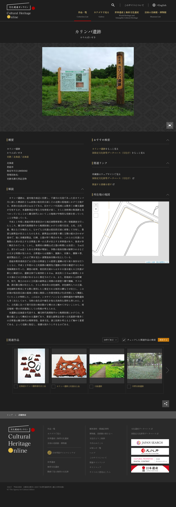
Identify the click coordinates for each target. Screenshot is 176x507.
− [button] (96, 209)
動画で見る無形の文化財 (58, 471)
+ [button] (96, 205)
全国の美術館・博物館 (155, 15)
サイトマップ (95, 467)
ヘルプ (92, 452)
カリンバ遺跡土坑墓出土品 (68, 386)
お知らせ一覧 (95, 448)
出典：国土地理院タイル (160, 262)
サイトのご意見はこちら (100, 472)
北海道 (16, 156)
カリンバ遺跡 (98, 148)
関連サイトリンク (97, 462)
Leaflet (148, 262)
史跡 (9, 156)
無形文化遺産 (53, 466)
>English (159, 5)
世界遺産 (51, 462)
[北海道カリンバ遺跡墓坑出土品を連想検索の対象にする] (16, 386)
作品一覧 (82, 15)
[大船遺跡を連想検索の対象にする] (91, 386)
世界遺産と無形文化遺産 (127, 15)
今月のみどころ (96, 443)
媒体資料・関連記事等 (99, 428)
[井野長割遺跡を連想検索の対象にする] (129, 386)
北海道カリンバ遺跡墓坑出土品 (32, 386)
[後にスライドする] (166, 370)
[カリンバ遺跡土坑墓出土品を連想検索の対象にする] (53, 386)
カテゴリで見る (101, 15)
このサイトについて (134, 5)
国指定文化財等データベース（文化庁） (112, 152)
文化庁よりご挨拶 (97, 438)
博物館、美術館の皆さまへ (101, 433)
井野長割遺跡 (138, 386)
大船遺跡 (98, 386)
